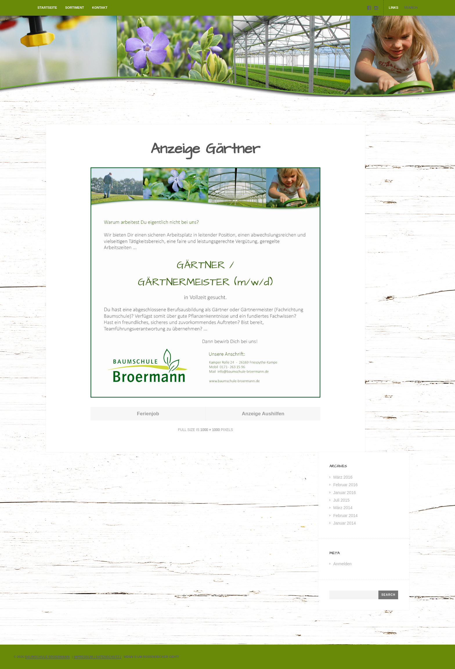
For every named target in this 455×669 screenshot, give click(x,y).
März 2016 (343, 477)
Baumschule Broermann (47, 657)
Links (393, 7)
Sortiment (74, 7)
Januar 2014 (344, 523)
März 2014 (343, 507)
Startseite (47, 7)
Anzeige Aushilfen (263, 413)
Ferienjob (148, 413)
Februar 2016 (345, 484)
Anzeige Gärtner (205, 149)
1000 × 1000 (210, 430)
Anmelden (342, 563)
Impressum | (85, 657)
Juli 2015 (341, 500)
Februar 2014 (345, 515)
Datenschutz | (108, 657)
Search (411, 7)
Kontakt (99, 7)
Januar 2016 (344, 492)
